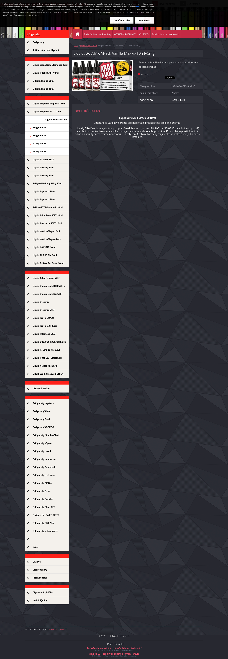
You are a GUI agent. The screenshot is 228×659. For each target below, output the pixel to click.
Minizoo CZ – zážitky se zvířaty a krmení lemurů (114, 653)
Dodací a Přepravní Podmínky (97, 34)
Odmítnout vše (122, 20)
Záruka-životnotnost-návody (165, 34)
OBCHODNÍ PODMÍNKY (125, 34)
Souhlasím (144, 20)
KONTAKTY (144, 34)
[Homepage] (78, 34)
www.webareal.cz (57, 629)
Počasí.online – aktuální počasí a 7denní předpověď (114, 648)
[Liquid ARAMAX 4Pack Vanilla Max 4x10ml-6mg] (102, 61)
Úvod (76, 45)
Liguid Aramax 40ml (88, 45)
